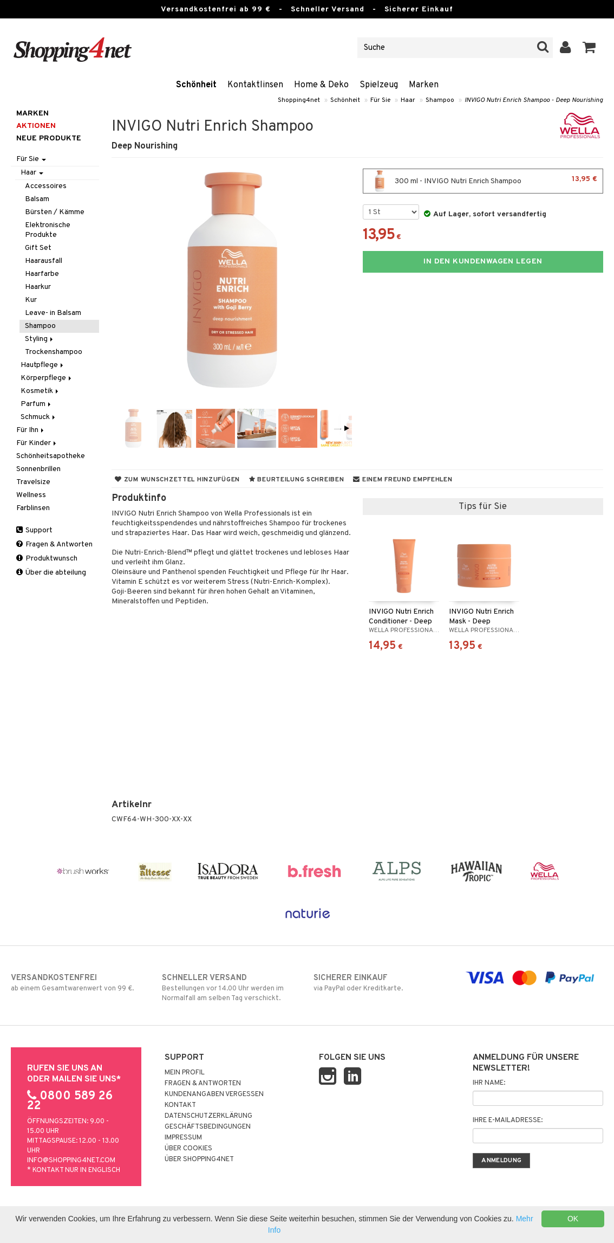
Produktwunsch (46, 558)
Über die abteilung (51, 572)
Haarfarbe (42, 274)
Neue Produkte (48, 138)
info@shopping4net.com (71, 1160)
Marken (424, 85)
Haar (408, 100)
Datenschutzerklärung (208, 1116)
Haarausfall (43, 261)
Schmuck (39, 417)
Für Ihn (30, 430)
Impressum (183, 1137)
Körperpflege (47, 378)
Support (34, 530)
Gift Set (38, 248)
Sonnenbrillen (38, 469)
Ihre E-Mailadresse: (508, 1120)
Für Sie (380, 100)
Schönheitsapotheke (50, 456)
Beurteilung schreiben (296, 479)
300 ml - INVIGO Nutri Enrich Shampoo (483, 181)
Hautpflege (43, 365)
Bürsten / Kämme (54, 212)
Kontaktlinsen (255, 85)
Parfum (37, 404)
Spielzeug (379, 85)
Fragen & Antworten (54, 544)
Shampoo (440, 100)
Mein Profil (185, 1072)
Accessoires (46, 186)
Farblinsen (33, 508)
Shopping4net (299, 100)
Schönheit (196, 85)
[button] (589, 47)
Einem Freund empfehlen (402, 479)
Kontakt (180, 1105)
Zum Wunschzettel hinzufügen (177, 479)
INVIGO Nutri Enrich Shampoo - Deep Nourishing (534, 100)
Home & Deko (321, 85)
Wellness (31, 495)
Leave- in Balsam (53, 313)
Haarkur (38, 287)
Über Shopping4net (199, 1159)
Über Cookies (188, 1148)
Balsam (37, 199)
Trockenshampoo (53, 352)
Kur (31, 300)
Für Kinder (37, 443)
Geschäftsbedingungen (208, 1127)
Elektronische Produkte (47, 230)
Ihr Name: (489, 1083)
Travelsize (33, 482)
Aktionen (36, 126)
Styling (40, 339)
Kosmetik (40, 391)
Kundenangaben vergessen (214, 1094)
